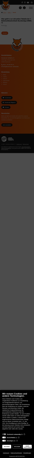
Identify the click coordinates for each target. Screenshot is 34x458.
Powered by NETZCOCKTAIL (17, 456)
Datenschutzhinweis (16, 453)
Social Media (11, 437)
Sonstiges (10, 440)
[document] (17, 412)
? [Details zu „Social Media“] (18, 437)
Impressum (6, 453)
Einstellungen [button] (27, 453)
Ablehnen (7, 446)
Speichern (17, 446)
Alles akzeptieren (27, 446)
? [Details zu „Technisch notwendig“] (24, 434)
